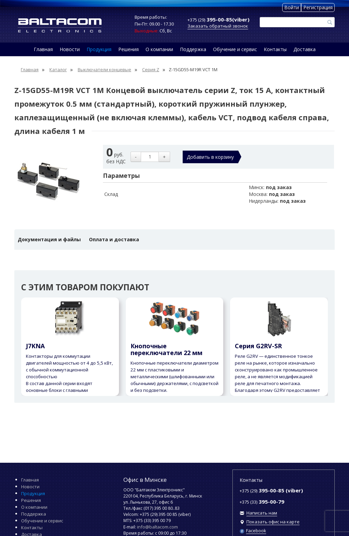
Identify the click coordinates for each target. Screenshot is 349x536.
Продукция (99, 49)
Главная (43, 49)
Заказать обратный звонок (217, 26)
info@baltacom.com (157, 527)
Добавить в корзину (210, 157)
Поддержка (193, 49)
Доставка (304, 49)
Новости (70, 49)
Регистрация (318, 7)
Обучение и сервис (235, 49)
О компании (159, 49)
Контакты (275, 49)
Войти (291, 7)
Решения (128, 49)
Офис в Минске (145, 480)
